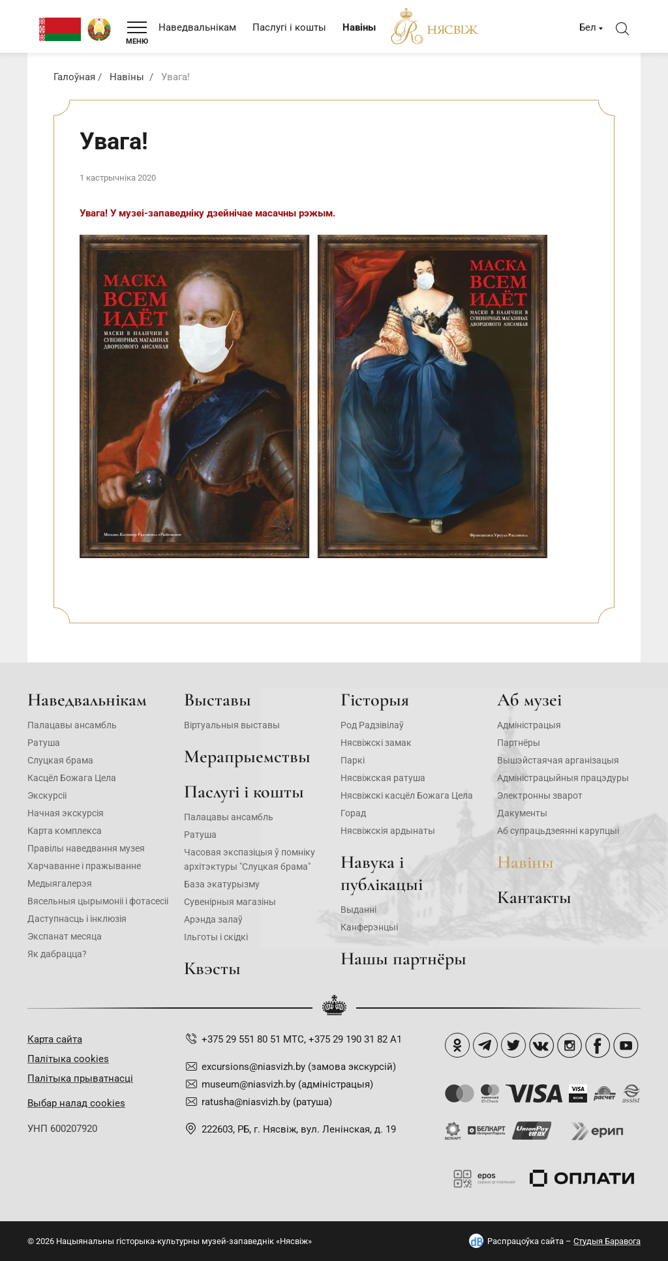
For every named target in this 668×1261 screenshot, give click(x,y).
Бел (587, 27)
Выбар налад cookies (76, 1103)
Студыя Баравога (607, 1241)
